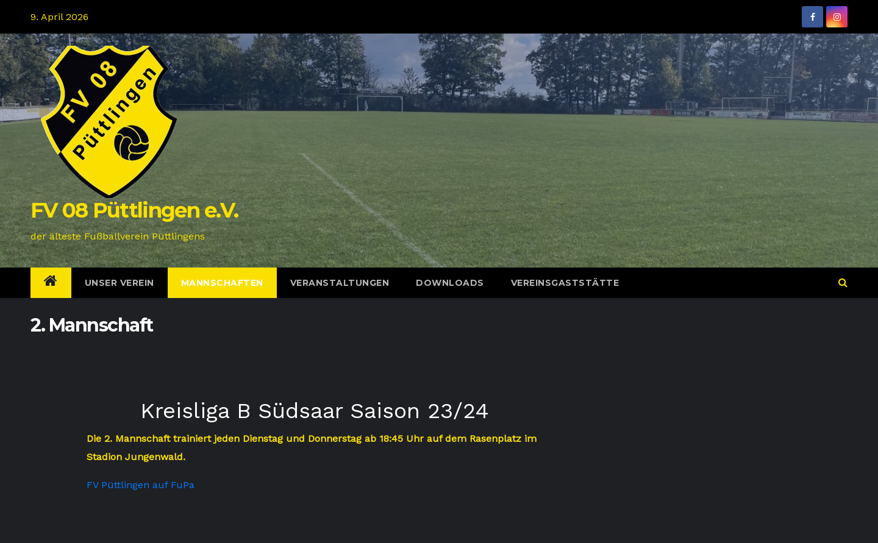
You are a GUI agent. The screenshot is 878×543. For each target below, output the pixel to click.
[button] (843, 282)
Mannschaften (222, 282)
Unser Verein (119, 282)
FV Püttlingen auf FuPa (141, 485)
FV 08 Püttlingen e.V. (134, 210)
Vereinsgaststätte (565, 282)
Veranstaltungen (340, 282)
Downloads (450, 282)
